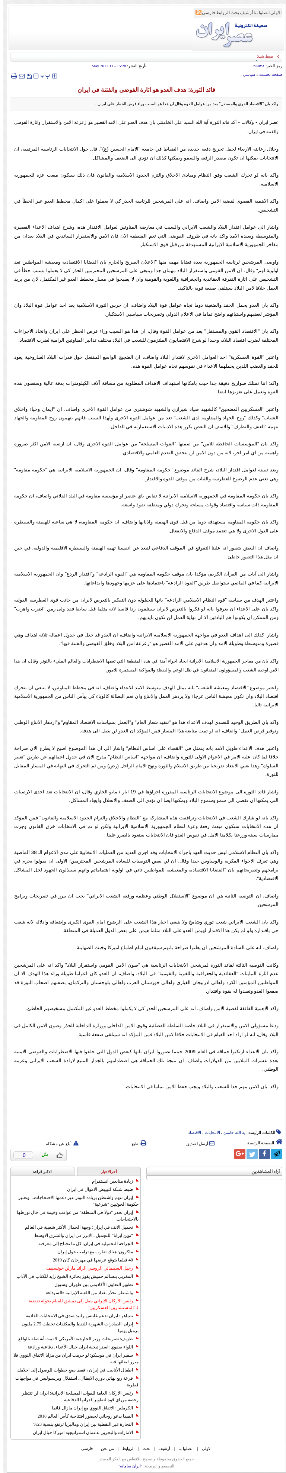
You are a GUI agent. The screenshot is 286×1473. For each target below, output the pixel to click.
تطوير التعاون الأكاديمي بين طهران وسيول (93, 1284)
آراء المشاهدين (262, 1171)
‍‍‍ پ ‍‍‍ (42, 75)
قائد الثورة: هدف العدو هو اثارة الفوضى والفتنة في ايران (143, 90)
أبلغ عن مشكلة (58, 1143)
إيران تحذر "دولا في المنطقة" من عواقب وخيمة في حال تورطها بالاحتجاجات (74, 1216)
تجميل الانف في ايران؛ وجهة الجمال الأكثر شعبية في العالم (78, 1227)
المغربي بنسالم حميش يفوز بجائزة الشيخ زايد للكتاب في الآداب (74, 1276)
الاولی (272, 12)
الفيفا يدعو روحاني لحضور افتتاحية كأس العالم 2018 (84, 1416)
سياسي (245, 74)
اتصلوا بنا (258, 12)
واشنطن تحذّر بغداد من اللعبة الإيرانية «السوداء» (88, 1292)
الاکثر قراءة (38, 1171)
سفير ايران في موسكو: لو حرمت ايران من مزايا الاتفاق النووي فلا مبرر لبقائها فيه (72, 1358)
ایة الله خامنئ (231, 1132)
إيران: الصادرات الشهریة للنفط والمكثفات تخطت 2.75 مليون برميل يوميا (76, 1327)
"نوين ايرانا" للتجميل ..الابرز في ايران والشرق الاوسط (83, 1235)
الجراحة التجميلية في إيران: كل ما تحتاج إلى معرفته (85, 1243)
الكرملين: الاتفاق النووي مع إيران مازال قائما (91, 1408)
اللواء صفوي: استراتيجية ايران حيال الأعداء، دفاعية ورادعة (79, 1347)
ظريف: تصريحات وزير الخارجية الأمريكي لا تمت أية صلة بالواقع (75, 1338)
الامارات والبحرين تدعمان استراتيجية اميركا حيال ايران (82, 1432)
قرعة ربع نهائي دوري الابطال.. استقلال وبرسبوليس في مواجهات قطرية (73, 1381)
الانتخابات (209, 1132)
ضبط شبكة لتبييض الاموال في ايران (99, 1189)
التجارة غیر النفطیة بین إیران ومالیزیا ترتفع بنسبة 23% (82, 1424)
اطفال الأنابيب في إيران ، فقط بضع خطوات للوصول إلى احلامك (74, 1370)
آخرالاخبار (106, 1171)
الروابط (219, 12)
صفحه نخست (267, 74)
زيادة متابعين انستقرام (112, 1181)
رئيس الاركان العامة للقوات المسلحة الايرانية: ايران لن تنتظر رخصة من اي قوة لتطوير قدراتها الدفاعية (77, 1396)
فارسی (205, 12)
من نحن (104, 1448)
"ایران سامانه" (127, 1466)
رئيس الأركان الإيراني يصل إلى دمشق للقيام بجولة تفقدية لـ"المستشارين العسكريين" (80, 1304)
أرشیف (243, 12)
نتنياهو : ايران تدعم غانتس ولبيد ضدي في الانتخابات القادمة (78, 1315)
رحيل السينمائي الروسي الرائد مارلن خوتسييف (89, 1268)
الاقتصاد (191, 1132)
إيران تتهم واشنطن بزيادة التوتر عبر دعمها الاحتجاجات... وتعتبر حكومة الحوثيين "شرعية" (75, 1201)
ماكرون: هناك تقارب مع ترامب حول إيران (94, 1251)
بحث (231, 12)
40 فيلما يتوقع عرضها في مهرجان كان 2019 (92, 1260)
